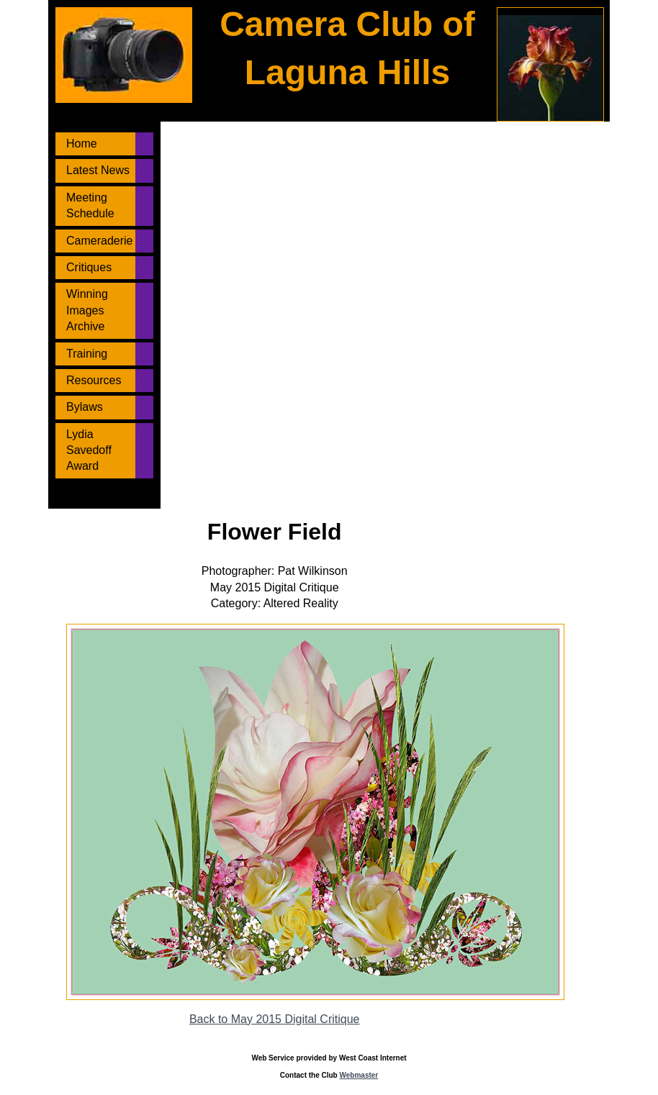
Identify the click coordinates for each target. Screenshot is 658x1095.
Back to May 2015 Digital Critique (274, 1019)
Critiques (89, 267)
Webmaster (359, 1075)
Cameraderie (99, 241)
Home (81, 143)
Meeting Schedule (90, 205)
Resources (93, 380)
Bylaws (84, 407)
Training (86, 353)
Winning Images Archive (87, 310)
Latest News (98, 170)
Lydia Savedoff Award (89, 450)
